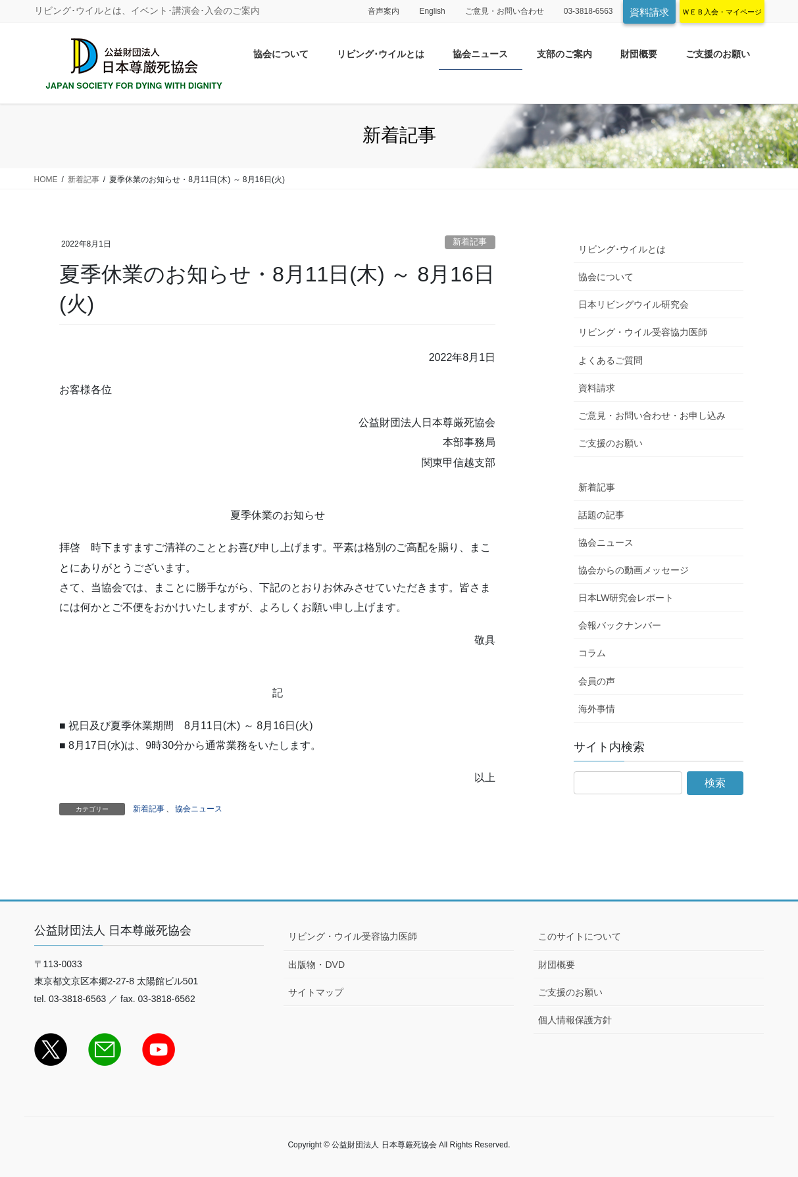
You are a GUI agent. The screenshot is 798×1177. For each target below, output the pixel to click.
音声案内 (383, 11)
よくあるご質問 (610, 360)
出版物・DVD (316, 964)
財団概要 (556, 964)
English (432, 11)
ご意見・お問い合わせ (504, 11)
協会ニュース (198, 808)
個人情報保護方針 (575, 1020)
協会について (606, 277)
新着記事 (470, 242)
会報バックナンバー (619, 625)
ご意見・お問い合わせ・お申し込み (652, 415)
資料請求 (649, 12)
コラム (592, 653)
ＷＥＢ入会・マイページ (722, 12)
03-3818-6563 (588, 11)
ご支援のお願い (610, 443)
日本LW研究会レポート (626, 597)
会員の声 (596, 681)
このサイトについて (579, 936)
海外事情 (596, 709)
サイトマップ (315, 992)
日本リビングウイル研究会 (633, 304)
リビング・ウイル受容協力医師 (642, 332)
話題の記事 (601, 515)
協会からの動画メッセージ (633, 570)
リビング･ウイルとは (622, 249)
